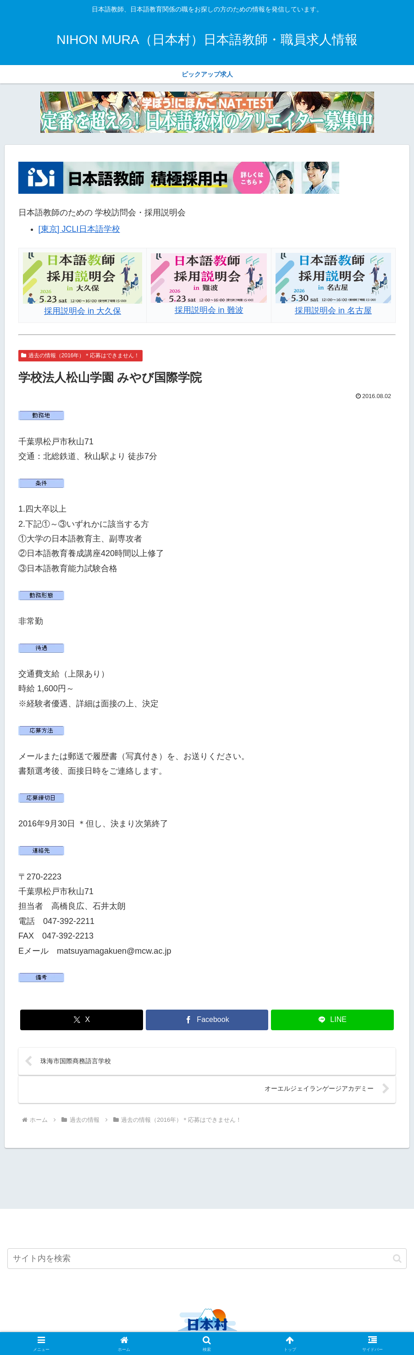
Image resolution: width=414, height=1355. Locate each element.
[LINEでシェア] (332, 1020)
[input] (207, 1260)
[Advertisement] (207, 1178)
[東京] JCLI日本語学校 (79, 229)
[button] (397, 1260)
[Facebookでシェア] (207, 1020)
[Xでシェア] (81, 1020)
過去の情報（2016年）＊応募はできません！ (80, 355)
